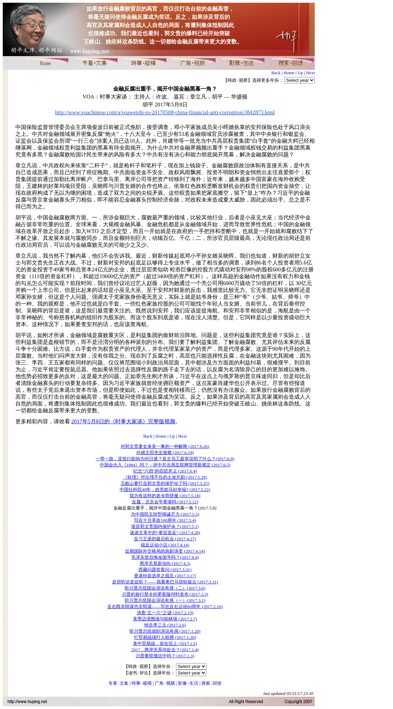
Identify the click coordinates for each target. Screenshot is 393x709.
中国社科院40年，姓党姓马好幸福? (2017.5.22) (165, 489)
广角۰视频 (165, 683)
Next (310, 72)
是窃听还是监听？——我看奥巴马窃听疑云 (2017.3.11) (165, 581)
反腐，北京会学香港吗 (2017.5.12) (165, 501)
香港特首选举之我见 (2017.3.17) (165, 575)
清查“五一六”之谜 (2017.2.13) (165, 612)
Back (276, 72)
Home (289, 72)
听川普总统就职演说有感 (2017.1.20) (165, 631)
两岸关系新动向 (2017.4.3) (165, 563)
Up (300, 72)
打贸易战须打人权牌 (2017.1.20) (165, 637)
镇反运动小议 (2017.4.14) (165, 544)
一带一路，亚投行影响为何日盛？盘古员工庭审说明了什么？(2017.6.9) (165, 458)
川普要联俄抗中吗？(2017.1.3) (165, 655)
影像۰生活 (188, 683)
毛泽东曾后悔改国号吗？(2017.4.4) (165, 557)
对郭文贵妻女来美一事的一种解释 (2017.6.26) (165, 446)
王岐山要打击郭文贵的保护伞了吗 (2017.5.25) (165, 483)
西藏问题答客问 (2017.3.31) (164, 569)
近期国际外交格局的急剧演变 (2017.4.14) (165, 551)
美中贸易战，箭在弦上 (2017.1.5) (165, 643)
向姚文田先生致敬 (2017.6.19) (165, 452)
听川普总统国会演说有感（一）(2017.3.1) (165, 600)
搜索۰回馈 (211, 683)
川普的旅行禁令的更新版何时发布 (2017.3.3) (165, 594)
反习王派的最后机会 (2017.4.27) (165, 538)
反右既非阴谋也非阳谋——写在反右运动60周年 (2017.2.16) (164, 606)
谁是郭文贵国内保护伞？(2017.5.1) (165, 526)
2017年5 (123, 421)
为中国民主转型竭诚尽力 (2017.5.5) (165, 514)
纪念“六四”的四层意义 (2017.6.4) (165, 471)
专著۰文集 (118, 683)
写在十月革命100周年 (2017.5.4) (165, 520)
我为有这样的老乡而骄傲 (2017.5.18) (165, 495)
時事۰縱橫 (142, 683)
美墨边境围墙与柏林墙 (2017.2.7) (165, 618)
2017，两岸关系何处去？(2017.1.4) (165, 649)
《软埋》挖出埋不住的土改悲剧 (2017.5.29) (165, 477)
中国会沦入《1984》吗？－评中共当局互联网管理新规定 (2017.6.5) (165, 464)
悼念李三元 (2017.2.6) (165, 625)
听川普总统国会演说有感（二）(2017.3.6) (165, 588)
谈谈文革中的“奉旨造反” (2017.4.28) (165, 532)
